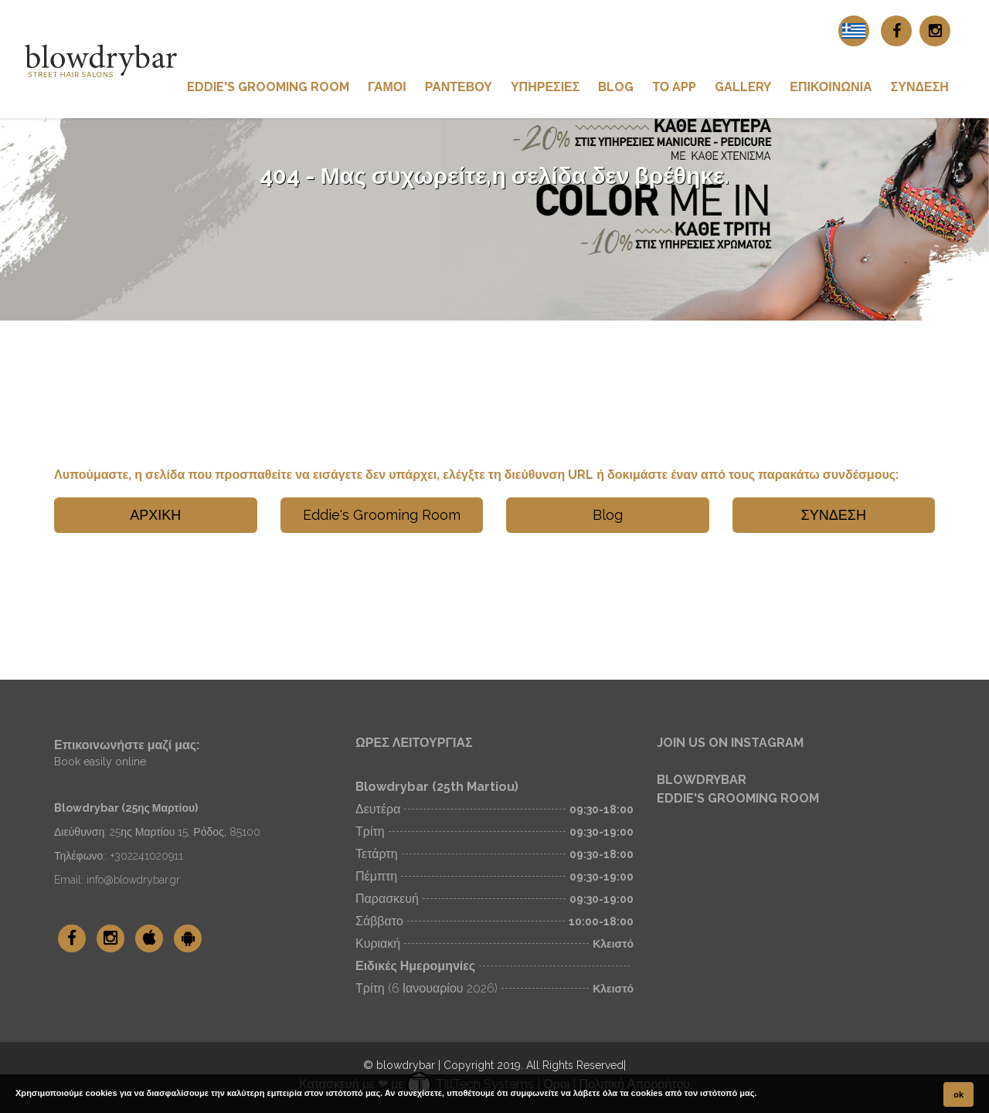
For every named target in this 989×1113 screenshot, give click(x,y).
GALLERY (743, 87)
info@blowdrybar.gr (133, 880)
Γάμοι (387, 87)
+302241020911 (146, 856)
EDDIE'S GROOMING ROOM (738, 798)
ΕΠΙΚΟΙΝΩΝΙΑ (831, 87)
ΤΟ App (674, 87)
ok (958, 1094)
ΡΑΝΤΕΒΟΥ (458, 87)
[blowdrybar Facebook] (896, 30)
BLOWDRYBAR (701, 779)
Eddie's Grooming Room (268, 87)
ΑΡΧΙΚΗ (155, 515)
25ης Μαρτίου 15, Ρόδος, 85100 (185, 832)
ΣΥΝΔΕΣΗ (920, 87)
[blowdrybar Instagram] (934, 30)
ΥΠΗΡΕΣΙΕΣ (545, 87)
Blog (616, 87)
